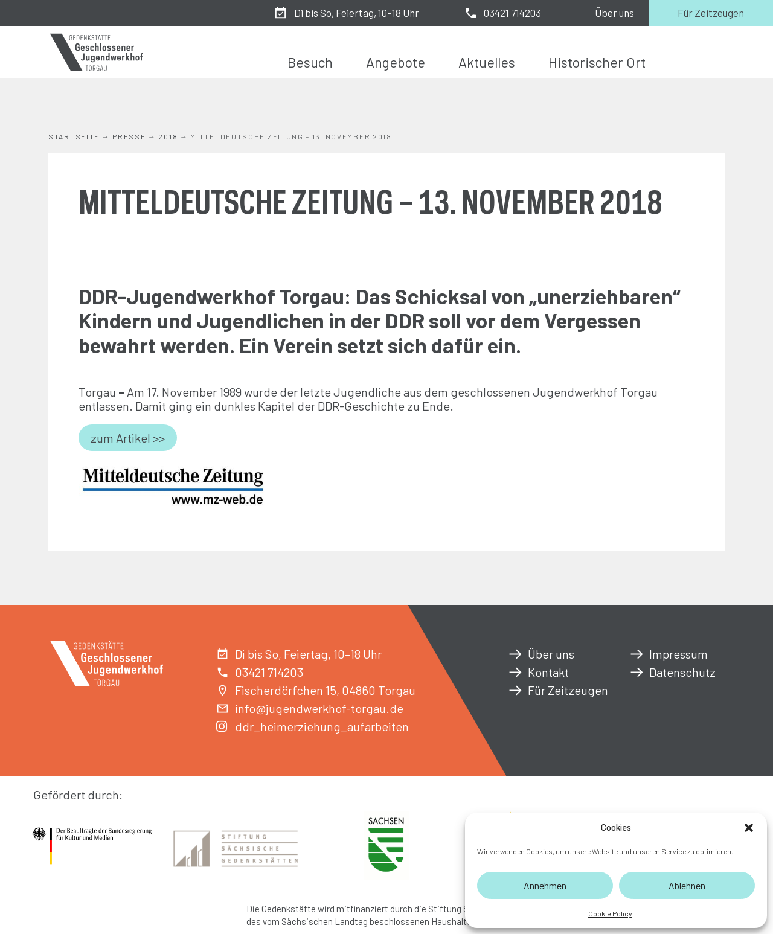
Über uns (614, 13)
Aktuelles (486, 62)
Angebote (395, 62)
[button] (749, 828)
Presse (129, 136)
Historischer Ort (597, 62)
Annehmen (545, 885)
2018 (168, 136)
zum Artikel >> (128, 437)
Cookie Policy (610, 913)
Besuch (310, 62)
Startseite (74, 136)
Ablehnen (687, 885)
